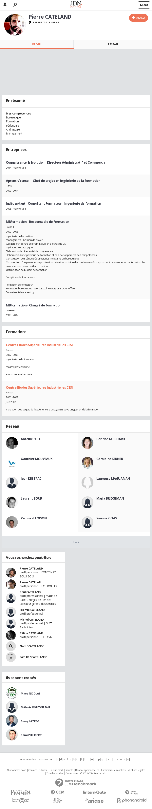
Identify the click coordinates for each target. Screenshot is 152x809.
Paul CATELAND (30, 592)
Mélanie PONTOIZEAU (35, 707)
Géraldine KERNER (109, 459)
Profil (36, 44)
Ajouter (140, 17)
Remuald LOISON (34, 518)
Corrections (72, 773)
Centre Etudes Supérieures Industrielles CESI (39, 345)
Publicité (43, 770)
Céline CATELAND (31, 633)
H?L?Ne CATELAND (32, 610)
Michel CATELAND (32, 619)
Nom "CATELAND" (32, 646)
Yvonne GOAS (106, 518)
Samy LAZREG (30, 721)
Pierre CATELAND (31, 568)
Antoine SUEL (31, 439)
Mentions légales (136, 770)
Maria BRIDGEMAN (110, 498)
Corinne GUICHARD (110, 439)
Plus (76, 542)
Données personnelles (87, 770)
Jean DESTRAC (31, 478)
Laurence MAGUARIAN (113, 478)
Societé (69, 770)
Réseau (113, 44)
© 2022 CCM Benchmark (93, 773)
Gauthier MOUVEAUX (37, 459)
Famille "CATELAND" (33, 657)
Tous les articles (55, 773)
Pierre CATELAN (30, 582)
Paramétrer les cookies (113, 770)
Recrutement (56, 770)
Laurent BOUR (31, 498)
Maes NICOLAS (30, 693)
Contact (32, 770)
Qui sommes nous (16, 770)
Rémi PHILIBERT (31, 735)
